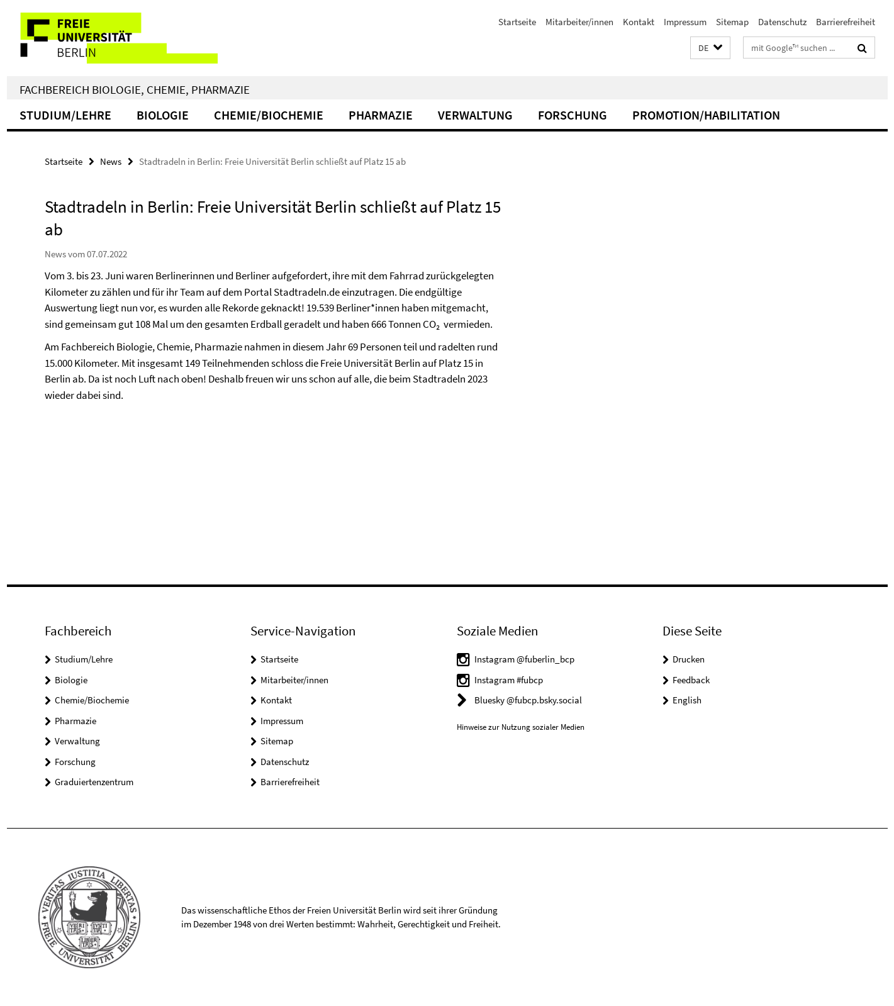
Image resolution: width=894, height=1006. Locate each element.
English (687, 700)
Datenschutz (782, 22)
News (110, 161)
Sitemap (732, 22)
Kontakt (638, 22)
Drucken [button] (689, 659)
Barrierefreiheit (845, 22)
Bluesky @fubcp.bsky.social (528, 700)
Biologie (163, 115)
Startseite (517, 22)
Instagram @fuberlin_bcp (524, 659)
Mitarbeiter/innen (579, 22)
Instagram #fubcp (508, 680)
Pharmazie (381, 115)
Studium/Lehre (65, 115)
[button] (710, 48)
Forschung (572, 115)
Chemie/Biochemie (268, 115)
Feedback (691, 680)
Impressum (685, 22)
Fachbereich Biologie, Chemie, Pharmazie (135, 89)
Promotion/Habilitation (706, 115)
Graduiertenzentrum (94, 782)
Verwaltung (475, 115)
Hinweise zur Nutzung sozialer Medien (520, 727)
